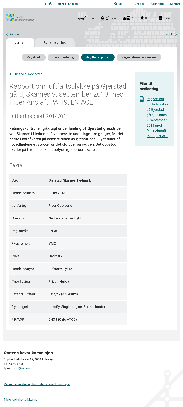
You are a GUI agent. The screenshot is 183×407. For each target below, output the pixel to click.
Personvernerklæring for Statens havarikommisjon (37, 384)
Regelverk (34, 57)
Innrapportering (63, 57)
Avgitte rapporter (98, 57)
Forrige (14, 34)
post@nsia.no (22, 368)
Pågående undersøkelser (139, 57)
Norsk (62, 3)
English (73, 3)
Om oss (139, 3)
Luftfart (20, 42)
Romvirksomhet (55, 42)
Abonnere (157, 3)
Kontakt (175, 3)
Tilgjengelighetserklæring (20, 399)
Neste (169, 34)
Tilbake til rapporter (27, 74)
